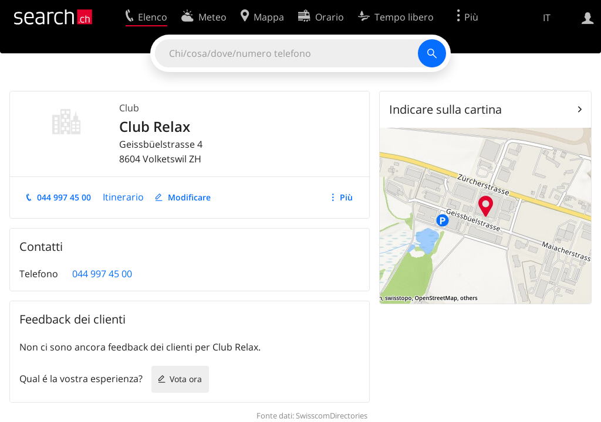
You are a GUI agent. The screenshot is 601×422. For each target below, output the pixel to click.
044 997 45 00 (64, 197)
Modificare (189, 197)
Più (346, 197)
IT (547, 17)
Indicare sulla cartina (445, 109)
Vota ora (186, 378)
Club (129, 107)
